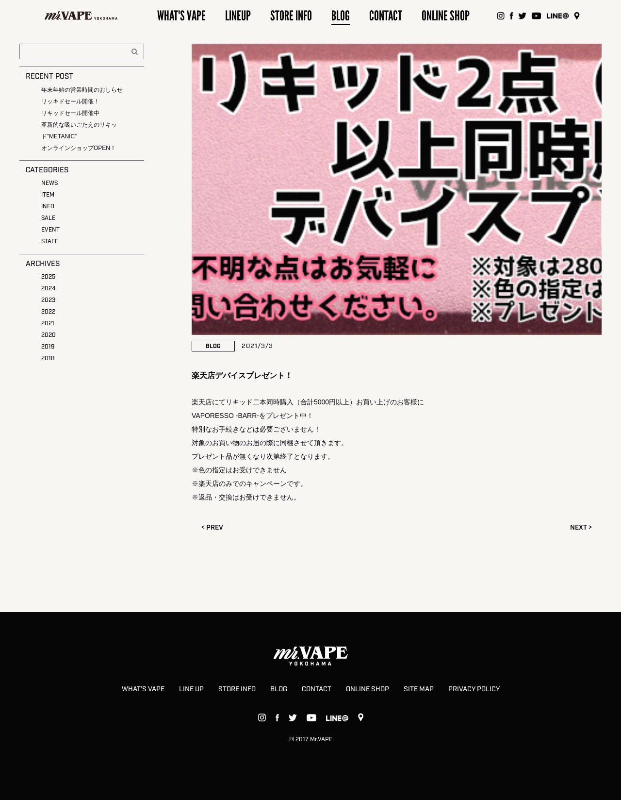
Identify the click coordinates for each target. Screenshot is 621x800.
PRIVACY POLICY (474, 689)
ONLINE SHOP (367, 689)
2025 (48, 277)
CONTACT (316, 689)
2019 (47, 346)
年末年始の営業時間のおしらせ (82, 89)
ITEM (47, 195)
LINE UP (191, 689)
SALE (48, 218)
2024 (48, 288)
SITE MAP (419, 689)
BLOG (278, 689)
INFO (47, 206)
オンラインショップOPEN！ (78, 148)
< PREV (212, 527)
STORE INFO (237, 689)
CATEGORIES (47, 170)
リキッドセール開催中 (70, 113)
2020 (48, 335)
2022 (48, 312)
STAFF (49, 241)
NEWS (49, 183)
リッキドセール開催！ (70, 101)
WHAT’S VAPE (143, 689)
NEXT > (581, 527)
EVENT (50, 229)
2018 (47, 358)
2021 (47, 323)
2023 (48, 300)
